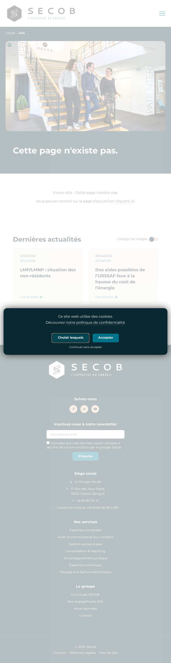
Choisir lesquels (70, 338)
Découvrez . (86, 323)
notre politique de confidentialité (95, 323)
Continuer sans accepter (85, 347)
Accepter (105, 338)
